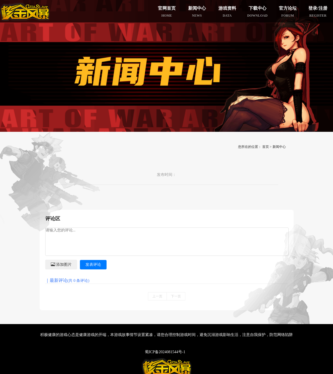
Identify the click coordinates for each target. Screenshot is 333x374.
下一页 (176, 296)
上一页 (157, 296)
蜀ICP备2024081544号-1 (165, 352)
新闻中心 (279, 147)
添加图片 (61, 264)
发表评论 (93, 264)
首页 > (267, 147)
